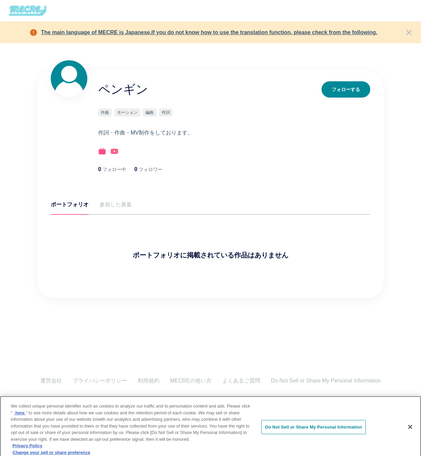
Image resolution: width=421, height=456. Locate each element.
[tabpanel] (210, 243)
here (20, 424)
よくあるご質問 (241, 381)
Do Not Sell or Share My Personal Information (326, 381)
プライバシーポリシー (100, 381)
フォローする (346, 89)
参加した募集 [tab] (115, 204)
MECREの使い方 (191, 381)
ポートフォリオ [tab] (70, 204)
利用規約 (148, 381)
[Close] (409, 32)
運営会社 (51, 381)
